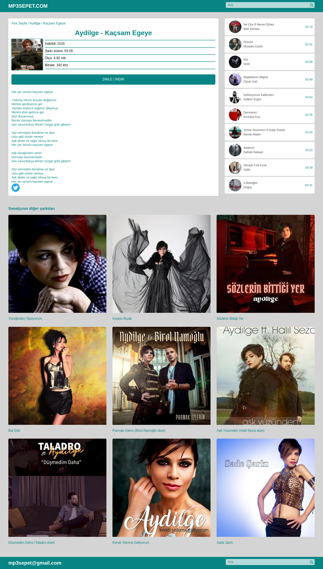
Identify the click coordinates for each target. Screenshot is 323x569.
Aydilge (34, 23)
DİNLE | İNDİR (113, 79)
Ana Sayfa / (20, 23)
